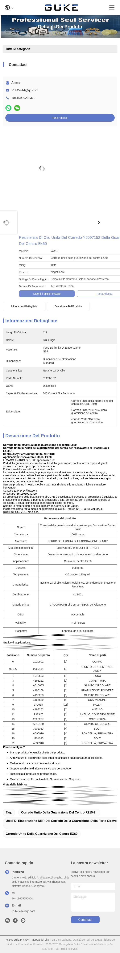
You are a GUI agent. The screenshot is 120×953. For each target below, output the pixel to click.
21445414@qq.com (24, 90)
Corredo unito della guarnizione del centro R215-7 (58, 812)
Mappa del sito (40, 939)
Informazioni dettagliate (24, 306)
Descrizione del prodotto (68, 306)
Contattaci (85, 919)
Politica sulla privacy (17, 939)
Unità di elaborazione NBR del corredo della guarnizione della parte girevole (62, 820)
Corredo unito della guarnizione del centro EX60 (41, 833)
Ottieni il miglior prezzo (94, 293)
